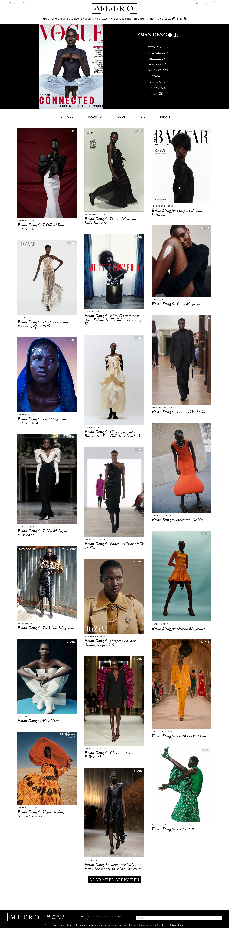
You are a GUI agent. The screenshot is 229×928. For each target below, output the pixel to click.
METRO (53, 19)
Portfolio (66, 116)
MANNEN (150, 19)
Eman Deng (27, 225)
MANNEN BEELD (163, 19)
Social (121, 116)
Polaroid (95, 116)
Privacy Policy (177, 925)
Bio (143, 116)
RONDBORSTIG (117, 19)
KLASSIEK (79, 19)
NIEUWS (165, 116)
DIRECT (129, 19)
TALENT (105, 19)
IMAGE (45, 19)
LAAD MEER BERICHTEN (114, 879)
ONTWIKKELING (65, 19)
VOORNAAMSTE (92, 19)
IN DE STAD (139, 19)
